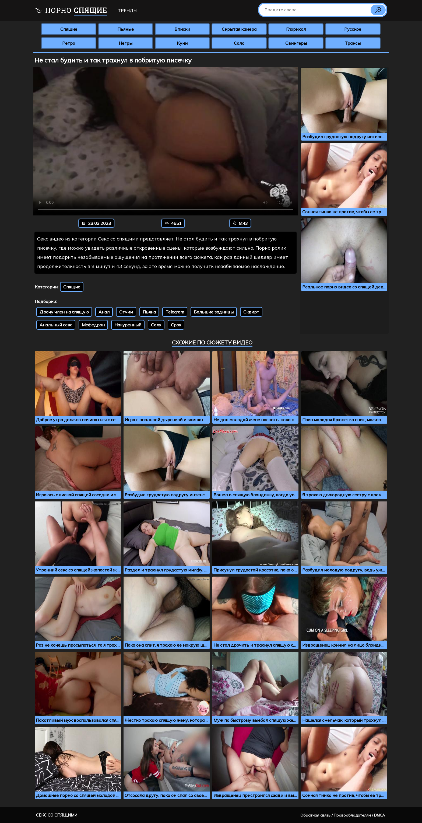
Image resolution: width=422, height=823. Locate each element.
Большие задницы (214, 312)
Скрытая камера (239, 29)
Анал (104, 312)
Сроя (176, 324)
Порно (71, 11)
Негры (125, 43)
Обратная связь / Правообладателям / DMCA (342, 815)
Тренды (127, 10)
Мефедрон (93, 324)
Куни (182, 43)
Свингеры (296, 43)
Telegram (175, 312)
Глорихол (296, 29)
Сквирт (251, 312)
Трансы (353, 43)
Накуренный (127, 324)
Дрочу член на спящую (64, 312)
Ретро (68, 43)
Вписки (182, 29)
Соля (156, 324)
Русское (352, 29)
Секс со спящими (56, 815)
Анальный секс (56, 324)
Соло (239, 43)
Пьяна (149, 312)
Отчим (126, 312)
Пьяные (125, 29)
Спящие (68, 29)
